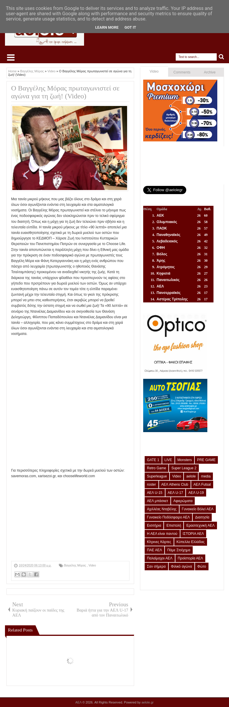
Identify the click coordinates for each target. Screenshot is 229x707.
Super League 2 (183, 468)
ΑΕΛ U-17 (175, 493)
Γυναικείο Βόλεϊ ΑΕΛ (197, 509)
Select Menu (11, 57)
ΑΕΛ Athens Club (174, 484)
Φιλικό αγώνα (181, 566)
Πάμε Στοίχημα (178, 550)
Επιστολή (173, 525)
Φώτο (201, 566)
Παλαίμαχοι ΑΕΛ (159, 558)
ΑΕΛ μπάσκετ (157, 501)
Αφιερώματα (182, 501)
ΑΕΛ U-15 (155, 493)
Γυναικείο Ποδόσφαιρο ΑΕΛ (168, 517)
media (206, 476)
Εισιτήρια (154, 525)
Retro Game (156, 468)
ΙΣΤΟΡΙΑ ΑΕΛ (193, 534)
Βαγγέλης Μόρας (75, 565)
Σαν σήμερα (156, 566)
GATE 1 (153, 460)
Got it (130, 27)
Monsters (184, 460)
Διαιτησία (202, 517)
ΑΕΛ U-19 (196, 493)
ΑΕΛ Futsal (202, 484)
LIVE (168, 460)
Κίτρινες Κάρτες (159, 542)
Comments (181, 72)
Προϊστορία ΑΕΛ (190, 558)
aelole (191, 476)
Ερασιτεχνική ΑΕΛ (200, 525)
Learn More (107, 27)
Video (92, 565)
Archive (210, 72)
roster (151, 484)
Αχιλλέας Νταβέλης (162, 509)
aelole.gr (147, 702)
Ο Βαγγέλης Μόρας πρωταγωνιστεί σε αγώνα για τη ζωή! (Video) (65, 92)
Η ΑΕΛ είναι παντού (162, 534)
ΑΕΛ (78, 702)
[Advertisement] (70, 520)
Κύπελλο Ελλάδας (191, 542)
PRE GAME (206, 460)
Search (221, 57)
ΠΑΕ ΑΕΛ (154, 550)
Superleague (157, 476)
